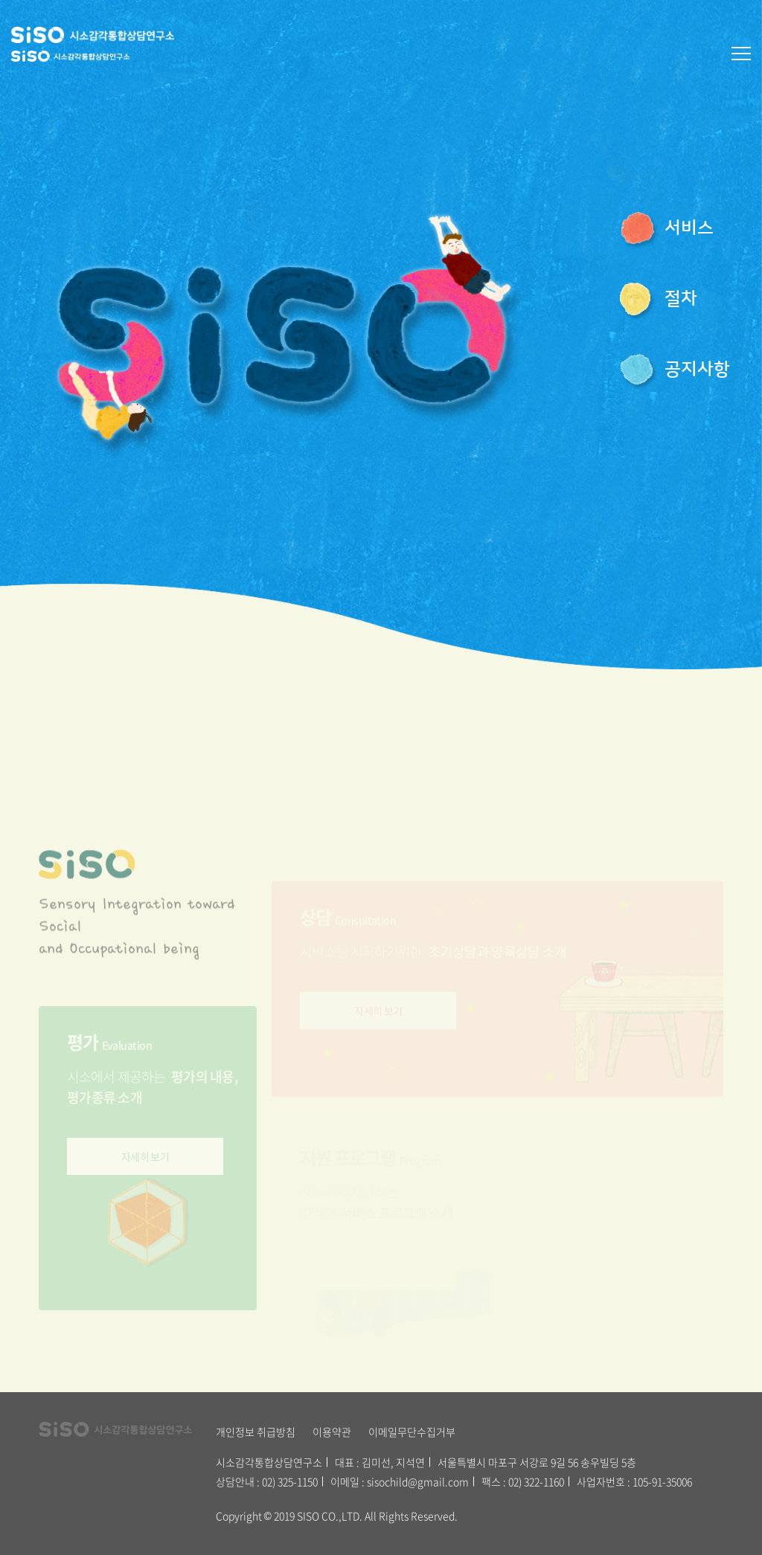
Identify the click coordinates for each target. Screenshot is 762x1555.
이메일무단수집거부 (411, 1431)
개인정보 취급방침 (255, 1431)
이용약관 (332, 1431)
